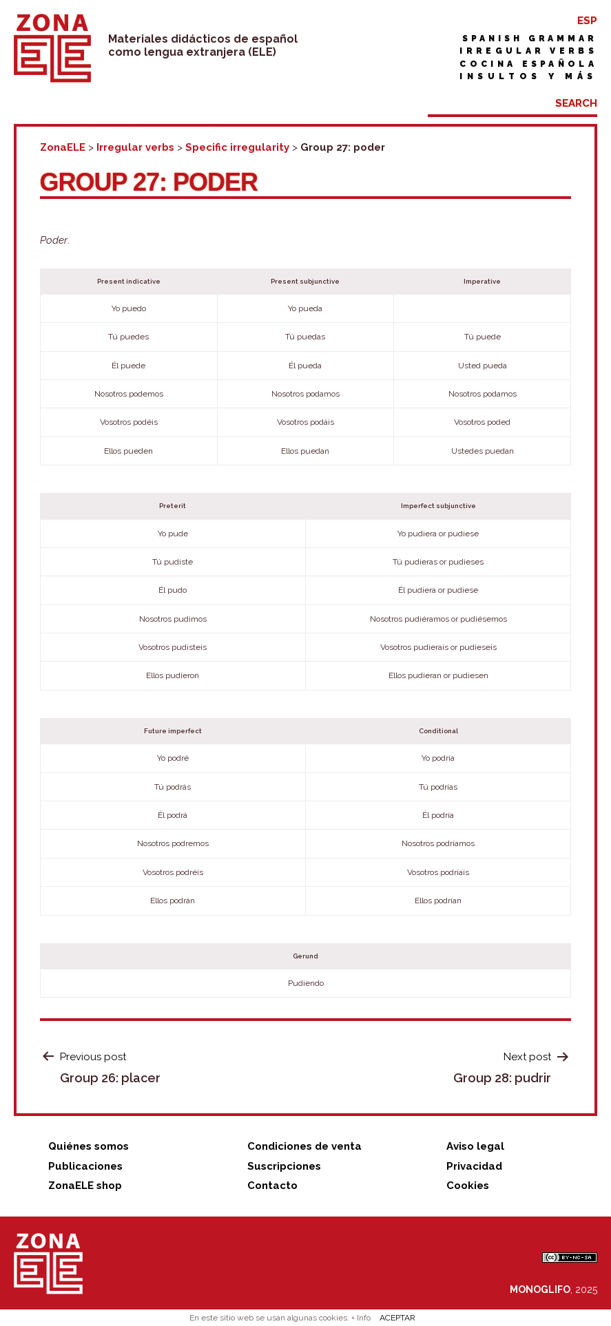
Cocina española (528, 64)
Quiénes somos (88, 1146)
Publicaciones (85, 1166)
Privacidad (474, 1166)
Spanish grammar (529, 38)
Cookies (467, 1185)
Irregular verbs (528, 51)
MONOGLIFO (540, 1289)
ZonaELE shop (85, 1185)
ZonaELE (62, 147)
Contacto (272, 1185)
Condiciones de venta (304, 1146)
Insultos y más (528, 76)
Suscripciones (284, 1166)
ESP (587, 20)
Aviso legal (475, 1146)
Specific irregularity (237, 147)
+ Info (361, 1318)
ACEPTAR (397, 1318)
